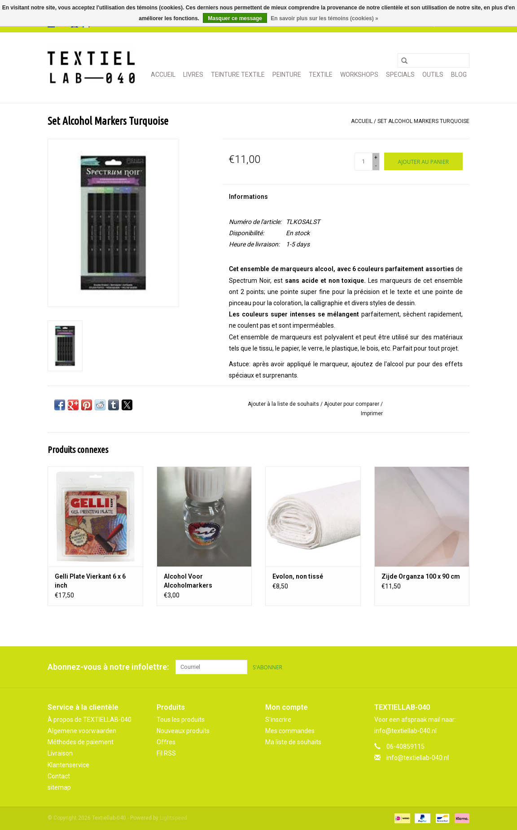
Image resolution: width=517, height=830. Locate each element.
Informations (248, 196)
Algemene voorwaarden (82, 730)
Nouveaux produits (183, 730)
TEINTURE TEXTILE (238, 74)
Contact (59, 776)
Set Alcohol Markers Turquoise (423, 121)
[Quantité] (363, 162)
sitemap (59, 787)
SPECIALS (400, 74)
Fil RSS (166, 753)
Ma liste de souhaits (293, 742)
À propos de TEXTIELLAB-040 (89, 719)
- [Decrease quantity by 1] (376, 165)
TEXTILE (321, 74)
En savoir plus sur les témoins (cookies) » (324, 18)
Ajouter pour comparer (352, 404)
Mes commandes (290, 730)
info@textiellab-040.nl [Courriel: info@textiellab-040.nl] (417, 757)
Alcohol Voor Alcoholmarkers (188, 581)
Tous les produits (181, 719)
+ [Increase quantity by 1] (375, 157)
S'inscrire (278, 719)
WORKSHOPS (359, 74)
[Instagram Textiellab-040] (462, 667)
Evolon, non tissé (297, 576)
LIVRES (193, 74)
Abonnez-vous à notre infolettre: (108, 667)
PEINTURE (286, 74)
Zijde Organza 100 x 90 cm (420, 576)
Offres (166, 742)
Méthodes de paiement (81, 742)
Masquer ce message (235, 18)
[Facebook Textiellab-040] (431, 667)
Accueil (163, 74)
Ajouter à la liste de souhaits (284, 404)
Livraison (60, 753)
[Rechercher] (433, 60)
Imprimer (372, 413)
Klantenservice (68, 765)
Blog (459, 74)
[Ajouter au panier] (423, 161)
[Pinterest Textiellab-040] (446, 667)
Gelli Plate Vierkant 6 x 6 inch (90, 581)
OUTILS (432, 74)
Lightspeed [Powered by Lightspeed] (173, 818)
